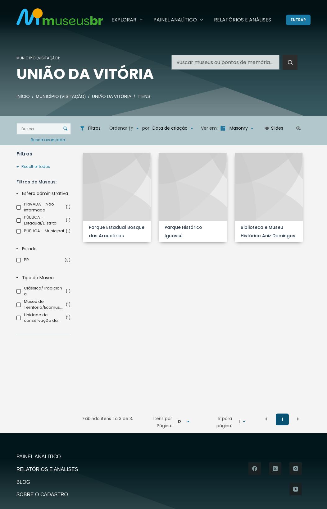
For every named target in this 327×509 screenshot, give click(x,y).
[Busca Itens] (43, 129)
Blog (23, 482)
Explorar (128, 20)
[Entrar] (298, 20)
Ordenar (118, 128)
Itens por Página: (162, 422)
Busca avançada (48, 139)
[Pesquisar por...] (225, 62)
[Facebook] (254, 468)
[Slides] (274, 128)
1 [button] (282, 419)
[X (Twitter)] (275, 468)
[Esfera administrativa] (42, 193)
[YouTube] (295, 489)
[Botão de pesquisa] (290, 62)
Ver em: (210, 128)
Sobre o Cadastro (42, 494)
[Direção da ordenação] (134, 128)
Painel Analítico (179, 20)
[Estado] (42, 249)
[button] (266, 419)
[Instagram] (295, 468)
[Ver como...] (299, 128)
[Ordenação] (172, 128)
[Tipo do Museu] (42, 278)
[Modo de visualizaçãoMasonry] (236, 128)
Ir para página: (224, 422)
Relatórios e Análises (242, 19)
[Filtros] (90, 128)
